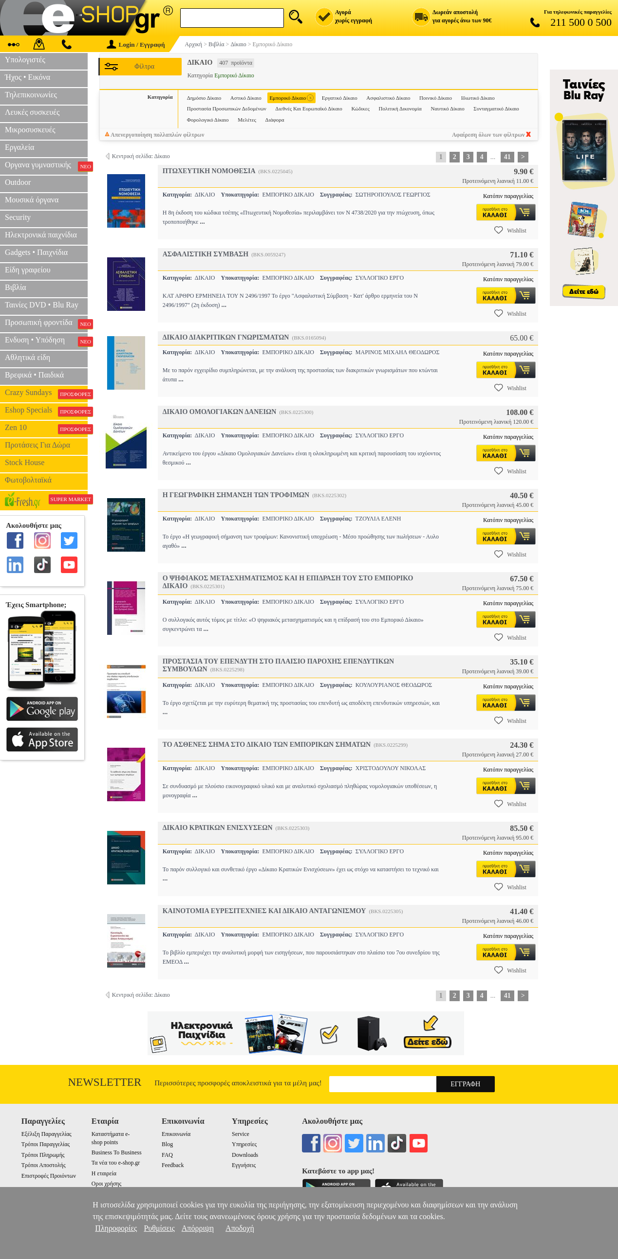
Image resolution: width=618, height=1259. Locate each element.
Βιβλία (15, 287)
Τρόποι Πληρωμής (43, 1154)
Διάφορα (274, 120)
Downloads (245, 1154)
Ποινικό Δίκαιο (435, 98)
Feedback (173, 1165)
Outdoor (18, 182)
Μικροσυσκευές (30, 130)
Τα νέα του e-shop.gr (116, 1162)
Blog (167, 1144)
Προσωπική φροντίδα (46, 323)
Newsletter (105, 1082)
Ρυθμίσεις (159, 1228)
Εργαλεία (19, 147)
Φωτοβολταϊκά (28, 480)
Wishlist (510, 230)
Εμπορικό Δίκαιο (291, 98)
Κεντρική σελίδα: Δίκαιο (141, 156)
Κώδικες (360, 108)
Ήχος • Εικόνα (27, 77)
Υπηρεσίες (244, 1144)
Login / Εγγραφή (136, 44)
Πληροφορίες (116, 1228)
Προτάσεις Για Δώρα (37, 445)
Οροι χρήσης (106, 1183)
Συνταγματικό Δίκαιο (496, 108)
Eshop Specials (46, 411)
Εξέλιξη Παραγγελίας (46, 1134)
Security (18, 217)
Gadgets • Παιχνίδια (36, 252)
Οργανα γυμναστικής (46, 166)
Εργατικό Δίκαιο (339, 98)
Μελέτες (247, 120)
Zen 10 (46, 428)
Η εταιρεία (104, 1173)
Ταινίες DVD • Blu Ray (41, 305)
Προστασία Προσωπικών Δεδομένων (226, 108)
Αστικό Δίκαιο (246, 98)
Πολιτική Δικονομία (399, 108)
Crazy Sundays (46, 393)
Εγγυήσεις (244, 1165)
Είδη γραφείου (28, 270)
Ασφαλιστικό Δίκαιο (388, 98)
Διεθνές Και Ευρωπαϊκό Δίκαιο (308, 108)
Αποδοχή (239, 1228)
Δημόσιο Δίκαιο (204, 98)
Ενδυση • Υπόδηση (46, 341)
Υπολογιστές (25, 59)
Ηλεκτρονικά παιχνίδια (41, 235)
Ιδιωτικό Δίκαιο (478, 98)
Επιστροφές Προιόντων (48, 1175)
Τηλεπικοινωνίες (31, 94)
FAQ (167, 1154)
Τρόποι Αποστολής (43, 1165)
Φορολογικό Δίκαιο (208, 120)
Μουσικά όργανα (31, 200)
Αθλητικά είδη (27, 357)
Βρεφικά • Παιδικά (34, 375)
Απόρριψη (198, 1228)
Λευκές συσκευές (32, 112)
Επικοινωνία (176, 1134)
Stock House (24, 462)
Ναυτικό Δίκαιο (447, 108)
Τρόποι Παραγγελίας (45, 1144)
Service (240, 1134)
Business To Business (117, 1152)
